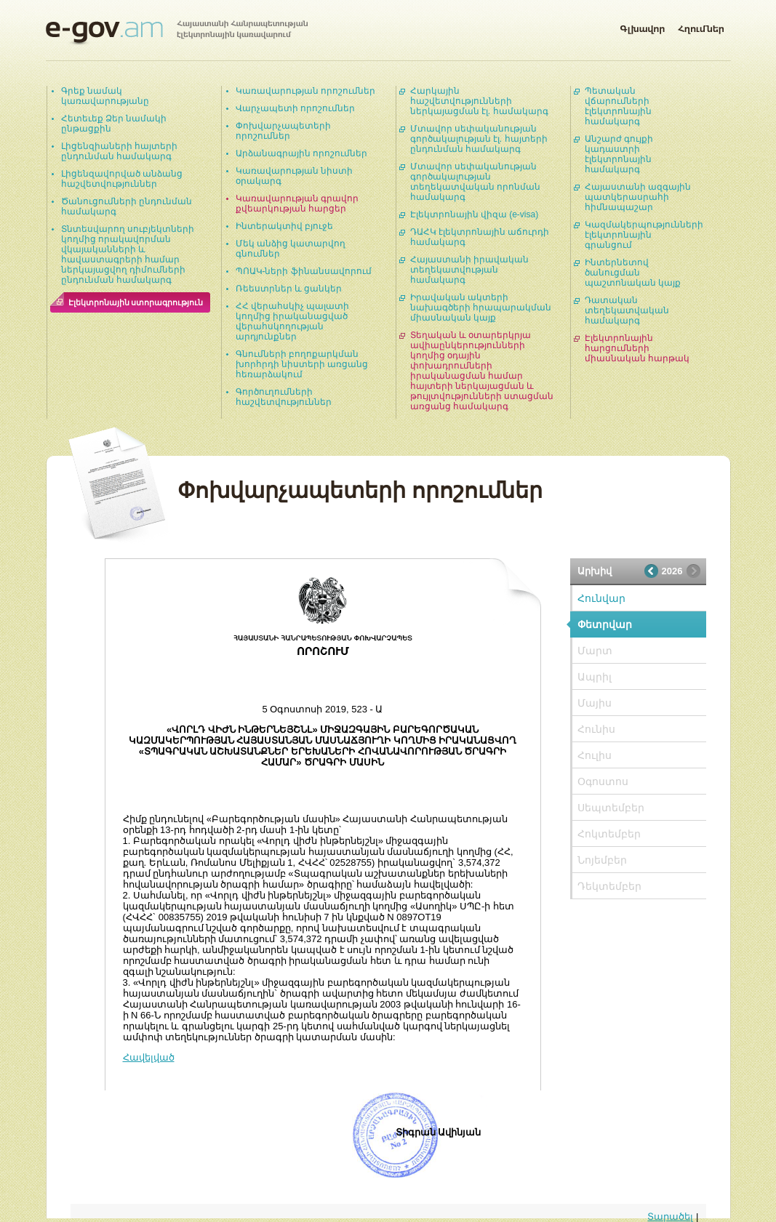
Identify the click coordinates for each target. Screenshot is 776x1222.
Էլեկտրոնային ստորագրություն (136, 302)
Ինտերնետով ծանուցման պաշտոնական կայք (633, 272)
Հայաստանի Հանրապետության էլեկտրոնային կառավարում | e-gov (177, 32)
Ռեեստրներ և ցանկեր (289, 289)
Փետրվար (604, 624)
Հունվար (601, 598)
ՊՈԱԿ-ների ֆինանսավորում (304, 271)
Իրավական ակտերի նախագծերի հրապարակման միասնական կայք (480, 307)
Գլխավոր (642, 26)
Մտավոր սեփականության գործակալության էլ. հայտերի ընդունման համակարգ (479, 139)
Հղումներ (701, 26)
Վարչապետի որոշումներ (295, 108)
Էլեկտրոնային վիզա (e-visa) (474, 214)
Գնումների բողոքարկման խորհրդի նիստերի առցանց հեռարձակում (302, 364)
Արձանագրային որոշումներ (301, 153)
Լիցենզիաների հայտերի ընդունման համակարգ (119, 151)
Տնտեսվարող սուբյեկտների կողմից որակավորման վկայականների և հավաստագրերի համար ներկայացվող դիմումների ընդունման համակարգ (127, 254)
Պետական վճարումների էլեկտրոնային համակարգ (618, 106)
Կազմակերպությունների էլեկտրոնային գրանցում (644, 235)
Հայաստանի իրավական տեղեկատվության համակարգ (469, 269)
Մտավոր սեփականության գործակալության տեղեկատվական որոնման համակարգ (475, 181)
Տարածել (670, 1216)
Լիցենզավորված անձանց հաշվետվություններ (122, 179)
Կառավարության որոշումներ (305, 91)
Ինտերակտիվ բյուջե (284, 226)
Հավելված (149, 1057)
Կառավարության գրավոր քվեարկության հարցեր (297, 203)
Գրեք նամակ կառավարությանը (105, 96)
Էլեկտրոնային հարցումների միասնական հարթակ (637, 348)
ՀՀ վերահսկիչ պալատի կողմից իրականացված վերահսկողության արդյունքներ (293, 321)
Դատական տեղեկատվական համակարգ (627, 310)
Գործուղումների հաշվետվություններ (284, 397)
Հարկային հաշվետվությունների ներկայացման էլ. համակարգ (479, 101)
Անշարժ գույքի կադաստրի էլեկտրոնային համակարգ (619, 154)
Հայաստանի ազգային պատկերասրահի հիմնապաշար (638, 197)
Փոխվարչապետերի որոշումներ (283, 131)
